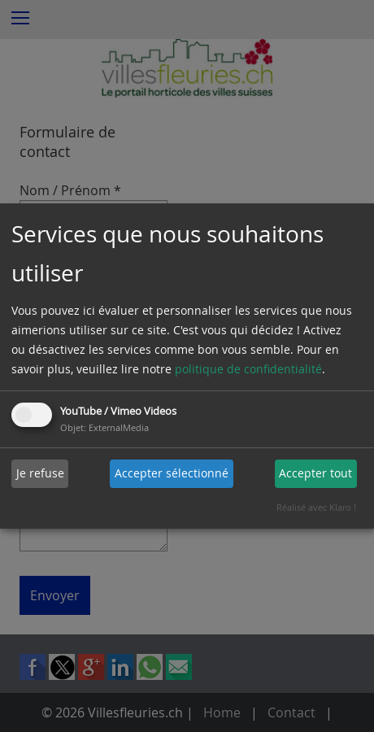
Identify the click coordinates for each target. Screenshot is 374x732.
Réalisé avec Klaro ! (316, 507)
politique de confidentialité (248, 369)
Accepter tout (315, 473)
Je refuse (40, 473)
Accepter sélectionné (171, 473)
